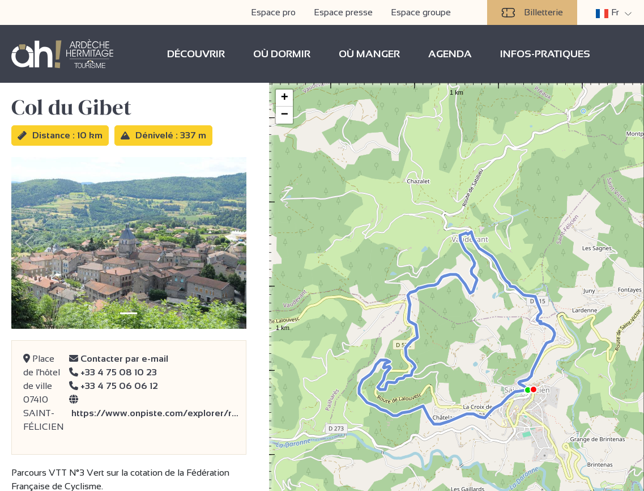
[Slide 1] (128, 313)
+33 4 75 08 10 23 (113, 372)
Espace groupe (421, 12)
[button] (522, 382)
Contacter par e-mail (118, 358)
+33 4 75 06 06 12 (113, 386)
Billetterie (532, 12)
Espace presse (343, 12)
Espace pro (273, 12)
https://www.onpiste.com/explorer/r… (153, 406)
